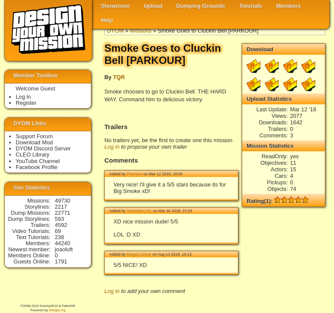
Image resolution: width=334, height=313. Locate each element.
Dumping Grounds (201, 6)
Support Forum (34, 136)
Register (26, 103)
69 (58, 231)
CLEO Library (33, 154)
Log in (112, 146)
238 (59, 237)
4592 (61, 225)
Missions (141, 30)
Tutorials (250, 6)
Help (107, 20)
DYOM (115, 30)
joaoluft (64, 249)
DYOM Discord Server (43, 148)
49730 (62, 200)
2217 (61, 206)
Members (288, 6)
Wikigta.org (57, 310)
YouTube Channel (38, 161)
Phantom (134, 174)
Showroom (115, 6)
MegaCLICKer (139, 254)
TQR (119, 77)
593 (59, 219)
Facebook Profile (36, 167)
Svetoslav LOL (139, 211)
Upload (153, 6)
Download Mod (34, 142)
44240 (62, 243)
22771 (62, 213)
